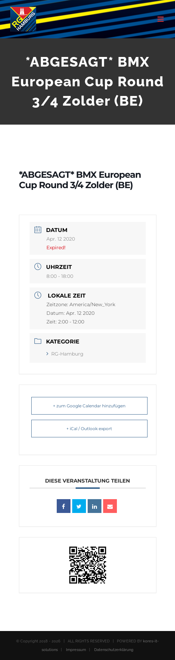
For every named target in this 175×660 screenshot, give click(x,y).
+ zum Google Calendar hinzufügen (89, 405)
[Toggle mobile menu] (161, 19)
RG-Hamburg (65, 354)
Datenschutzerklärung (113, 650)
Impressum (76, 650)
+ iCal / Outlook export (89, 428)
